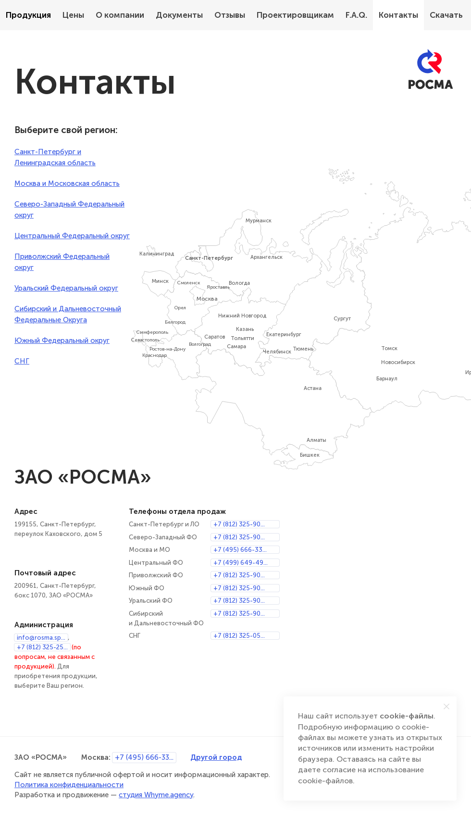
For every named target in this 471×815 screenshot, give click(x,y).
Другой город (216, 757)
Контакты (398, 15)
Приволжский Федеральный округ (62, 262)
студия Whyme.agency (156, 795)
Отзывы (229, 15)
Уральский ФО (151, 600)
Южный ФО (146, 588)
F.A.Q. (356, 15)
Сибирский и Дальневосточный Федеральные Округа (67, 314)
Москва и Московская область (67, 183)
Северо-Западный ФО (163, 537)
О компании (120, 15)
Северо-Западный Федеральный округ (69, 209)
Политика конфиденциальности (69, 785)
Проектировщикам (295, 15)
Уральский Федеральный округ (66, 288)
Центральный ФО (156, 562)
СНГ (21, 361)
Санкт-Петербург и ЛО (164, 524)
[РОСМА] (431, 69)
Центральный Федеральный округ (72, 236)
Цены (73, 15)
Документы (179, 15)
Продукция (28, 15)
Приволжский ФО (156, 575)
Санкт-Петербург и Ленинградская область (55, 157)
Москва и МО (149, 549)
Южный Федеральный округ (62, 340)
